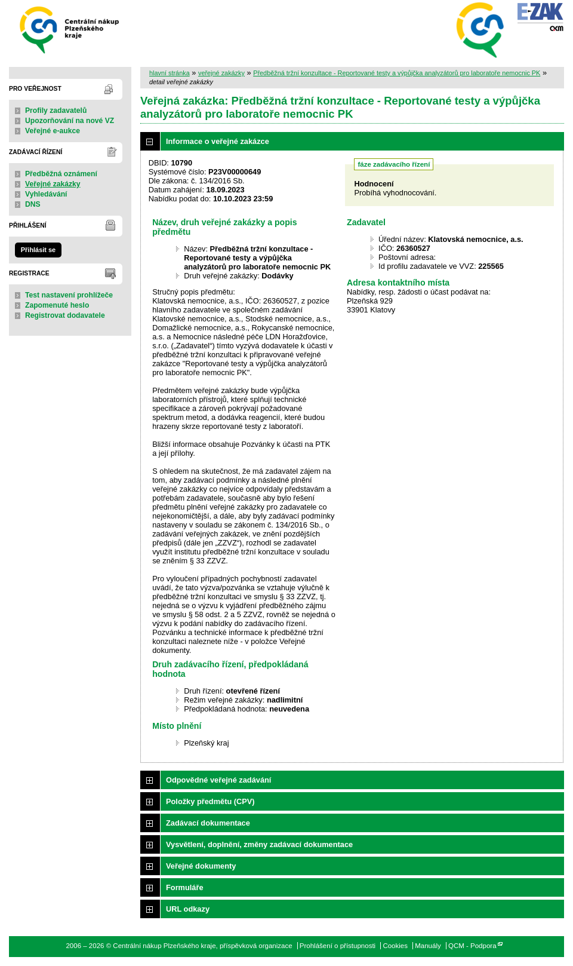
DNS (33, 204)
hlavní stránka (169, 72)
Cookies (395, 945)
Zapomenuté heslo (57, 305)
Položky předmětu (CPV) (210, 801)
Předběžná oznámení (61, 174)
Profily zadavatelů (56, 110)
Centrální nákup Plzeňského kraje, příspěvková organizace (70, 29)
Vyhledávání (46, 194)
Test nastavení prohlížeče (69, 295)
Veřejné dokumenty (201, 865)
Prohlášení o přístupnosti (337, 945)
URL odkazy (188, 908)
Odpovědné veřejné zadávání (218, 779)
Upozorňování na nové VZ (69, 120)
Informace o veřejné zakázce (217, 141)
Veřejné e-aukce (52, 131)
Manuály (428, 945)
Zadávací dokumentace (208, 822)
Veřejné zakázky (53, 184)
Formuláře (185, 887)
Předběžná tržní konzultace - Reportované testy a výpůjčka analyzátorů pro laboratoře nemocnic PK (396, 72)
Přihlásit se (38, 249)
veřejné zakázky (221, 72)
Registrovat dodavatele (65, 315)
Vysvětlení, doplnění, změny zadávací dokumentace (259, 844)
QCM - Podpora (472, 945)
